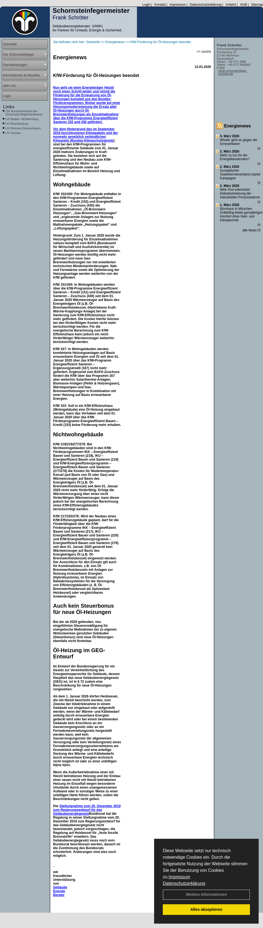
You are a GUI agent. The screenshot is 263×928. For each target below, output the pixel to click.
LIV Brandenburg (16, 123)
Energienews (237, 126)
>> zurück (204, 51)
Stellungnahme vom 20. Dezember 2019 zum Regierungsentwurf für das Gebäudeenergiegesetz (87, 810)
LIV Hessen (13, 133)
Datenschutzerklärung (184, 883)
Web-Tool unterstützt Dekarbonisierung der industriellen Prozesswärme (240, 193)
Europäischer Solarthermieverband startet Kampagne (240, 174)
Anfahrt (230, 5)
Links (8, 107)
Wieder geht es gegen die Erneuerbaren (238, 142)
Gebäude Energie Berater (60, 891)
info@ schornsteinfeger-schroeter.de (232, 72)
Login (146, 5)
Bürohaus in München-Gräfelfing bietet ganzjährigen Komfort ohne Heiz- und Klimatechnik (241, 214)
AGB (243, 5)
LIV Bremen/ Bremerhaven (23, 128)
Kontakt (160, 5)
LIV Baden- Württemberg (22, 119)
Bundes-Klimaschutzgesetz (92, 140)
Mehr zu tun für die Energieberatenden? (235, 157)
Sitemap (257, 5)
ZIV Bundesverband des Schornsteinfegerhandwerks (23, 112)
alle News (251, 230)
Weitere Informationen (206, 894)
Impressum (179, 877)
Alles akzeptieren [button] (206, 909)
